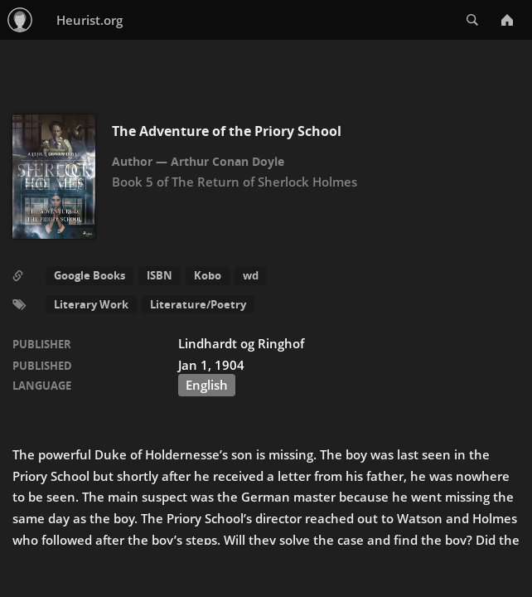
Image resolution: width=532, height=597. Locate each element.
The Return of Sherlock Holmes (264, 181)
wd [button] (251, 275)
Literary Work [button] (91, 304)
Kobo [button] (207, 275)
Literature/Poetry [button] (198, 304)
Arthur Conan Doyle (227, 161)
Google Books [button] (89, 275)
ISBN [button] (159, 275)
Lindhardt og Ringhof (241, 343)
